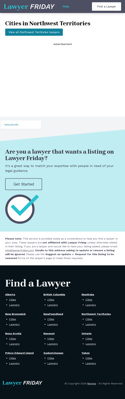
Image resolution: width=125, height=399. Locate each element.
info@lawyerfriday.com (19, 250)
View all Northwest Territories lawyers (34, 32)
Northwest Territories (96, 314)
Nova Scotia (13, 333)
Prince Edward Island (19, 353)
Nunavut (49, 333)
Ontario (86, 333)
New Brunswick (15, 314)
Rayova (91, 383)
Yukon (86, 353)
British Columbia (54, 294)
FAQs (66, 6)
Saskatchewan (53, 353)
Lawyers (14, 304)
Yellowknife (11, 124)
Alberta (10, 294)
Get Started (23, 184)
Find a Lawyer (106, 6)
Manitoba (88, 294)
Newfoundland (53, 314)
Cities (12, 299)
